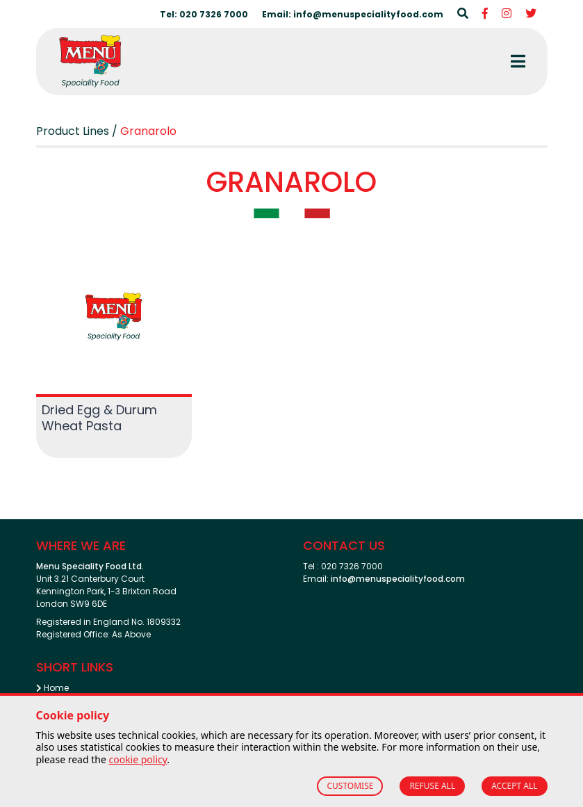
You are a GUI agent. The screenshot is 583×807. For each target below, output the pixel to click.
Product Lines (72, 131)
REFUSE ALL (432, 786)
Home (52, 688)
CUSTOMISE (350, 786)
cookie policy (137, 759)
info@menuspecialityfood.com (398, 579)
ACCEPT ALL (514, 786)
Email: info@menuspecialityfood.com (352, 14)
